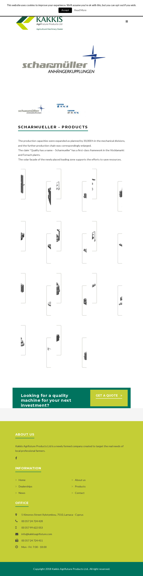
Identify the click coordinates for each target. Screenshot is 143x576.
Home (22, 479)
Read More (80, 10)
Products (80, 486)
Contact (80, 492)
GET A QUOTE (107, 395)
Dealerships (25, 486)
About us (80, 479)
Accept (65, 10)
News (22, 492)
